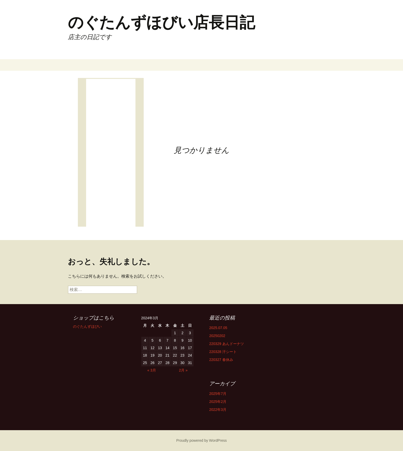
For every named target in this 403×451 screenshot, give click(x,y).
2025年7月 (217, 394)
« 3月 (151, 370)
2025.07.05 (218, 328)
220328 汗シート (223, 352)
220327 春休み (221, 360)
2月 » (183, 370)
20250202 (217, 336)
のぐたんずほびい (87, 326)
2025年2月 (217, 402)
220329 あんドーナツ (226, 344)
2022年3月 (217, 410)
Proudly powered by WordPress (201, 440)
